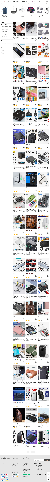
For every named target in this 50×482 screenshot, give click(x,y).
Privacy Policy (25, 463)
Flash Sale (16, 3)
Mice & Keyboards (4, 31)
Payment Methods (15, 468)
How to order (14, 462)
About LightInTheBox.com (5, 458)
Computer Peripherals (5, 29)
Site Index (3, 462)
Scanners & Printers (5, 36)
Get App (49, 477)
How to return (14, 459)
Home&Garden (39, 3)
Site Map (2, 463)
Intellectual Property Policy (26, 462)
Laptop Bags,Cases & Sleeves (6, 26)
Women (12, 3)
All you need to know (26, 458)
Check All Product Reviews (15, 464)
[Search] (17, 1)
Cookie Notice (25, 459)
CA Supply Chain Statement (26, 468)
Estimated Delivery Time (16, 465)
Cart (49, 474)
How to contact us (15, 458)
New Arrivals (34, 3)
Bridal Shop (28, 3)
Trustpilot (25, 472)
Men (8, 3)
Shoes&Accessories (22, 3)
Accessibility (3, 459)
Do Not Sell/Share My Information (26, 470)
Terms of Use (25, 465)
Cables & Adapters (4, 34)
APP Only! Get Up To (29, 1)
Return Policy (25, 464)
